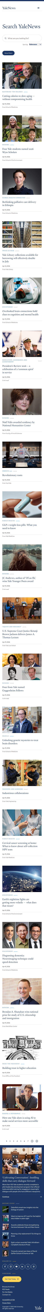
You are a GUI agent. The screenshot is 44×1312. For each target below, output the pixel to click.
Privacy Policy (6, 1303)
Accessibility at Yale (8, 1300)
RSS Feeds (6, 1289)
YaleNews (8, 8)
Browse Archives (8, 1287)
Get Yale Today (12, 1279)
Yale (38, 1308)
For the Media (7, 1292)
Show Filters (8, 53)
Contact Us (6, 1294)
